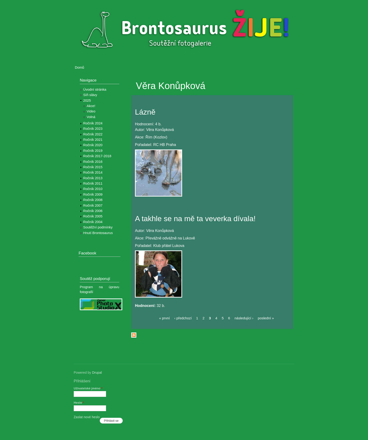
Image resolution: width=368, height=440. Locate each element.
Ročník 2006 (93, 211)
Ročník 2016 (93, 162)
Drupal (97, 372)
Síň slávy (90, 95)
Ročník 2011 (93, 183)
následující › (243, 318)
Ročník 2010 (93, 189)
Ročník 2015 (93, 167)
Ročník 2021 (93, 140)
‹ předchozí (183, 318)
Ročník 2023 (93, 129)
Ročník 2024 (93, 123)
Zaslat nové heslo (87, 417)
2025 (87, 100)
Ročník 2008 (93, 200)
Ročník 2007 (93, 205)
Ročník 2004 (93, 222)
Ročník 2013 (93, 178)
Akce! (91, 106)
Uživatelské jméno (88, 388)
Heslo (79, 402)
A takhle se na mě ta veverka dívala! (195, 218)
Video (91, 111)
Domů (79, 67)
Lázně (145, 112)
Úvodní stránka (94, 89)
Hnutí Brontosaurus (98, 233)
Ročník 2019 (93, 151)
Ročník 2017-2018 (97, 156)
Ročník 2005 (93, 216)
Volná (91, 117)
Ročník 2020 (93, 145)
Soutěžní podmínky (98, 227)
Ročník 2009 (93, 194)
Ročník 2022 (93, 134)
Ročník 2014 (93, 172)
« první (164, 318)
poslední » (266, 318)
